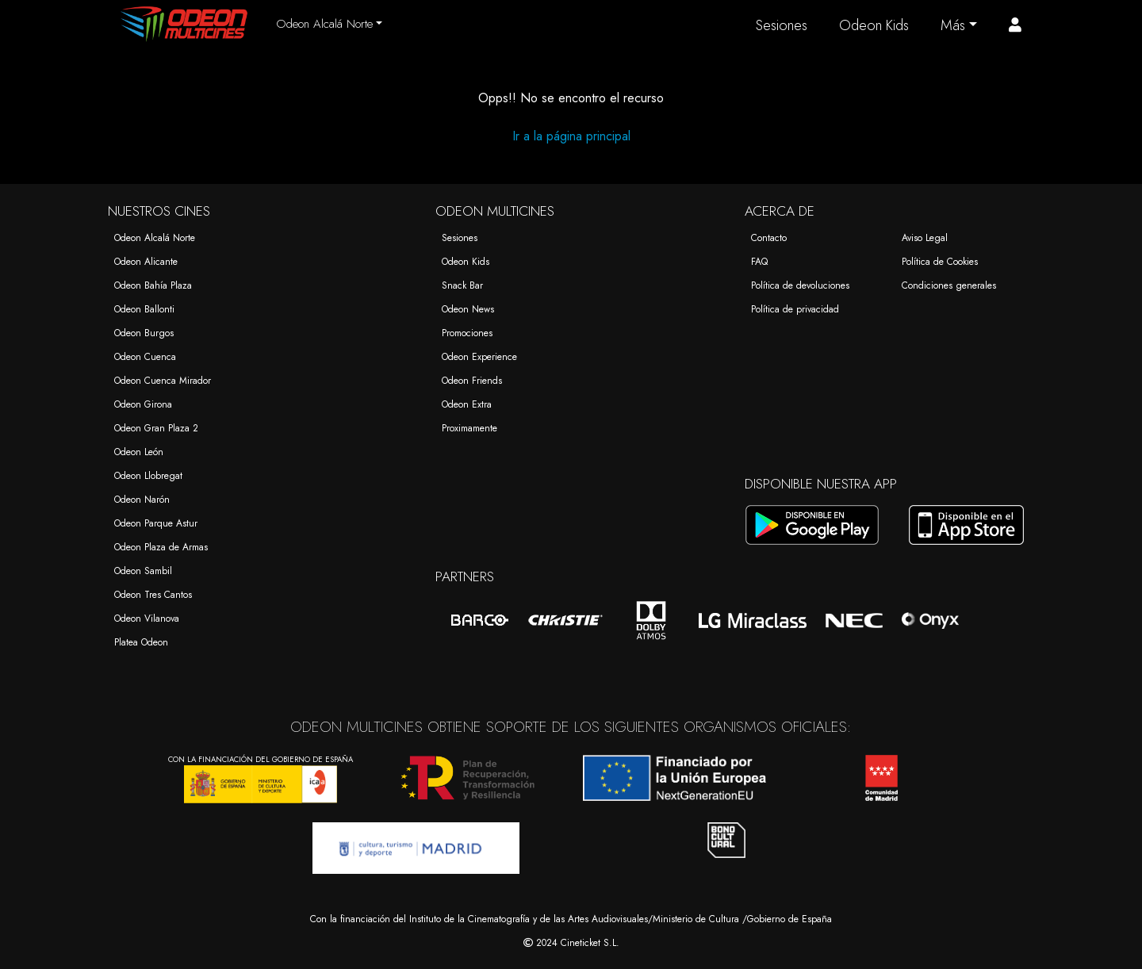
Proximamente (469, 428)
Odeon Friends (472, 380)
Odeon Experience (479, 357)
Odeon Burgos (144, 333)
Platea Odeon (141, 642)
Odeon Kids (874, 25)
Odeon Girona (143, 404)
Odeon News (468, 309)
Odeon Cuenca (145, 357)
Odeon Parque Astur (155, 523)
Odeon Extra (467, 404)
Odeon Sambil (143, 571)
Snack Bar (462, 285)
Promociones (467, 333)
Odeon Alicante (146, 262)
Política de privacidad (795, 309)
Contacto (769, 238)
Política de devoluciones (800, 285)
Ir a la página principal (571, 136)
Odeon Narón (142, 499)
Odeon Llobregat (148, 476)
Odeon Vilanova (146, 618)
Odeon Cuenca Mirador (162, 380)
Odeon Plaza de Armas (161, 547)
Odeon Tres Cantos (153, 595)
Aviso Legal (925, 238)
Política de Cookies (940, 262)
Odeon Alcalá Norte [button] (324, 24)
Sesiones (781, 25)
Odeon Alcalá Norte (154, 238)
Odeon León (138, 452)
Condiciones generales (949, 285)
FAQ (759, 262)
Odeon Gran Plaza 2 (156, 428)
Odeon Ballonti (144, 309)
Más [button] (953, 25)
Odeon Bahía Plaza (153, 285)
